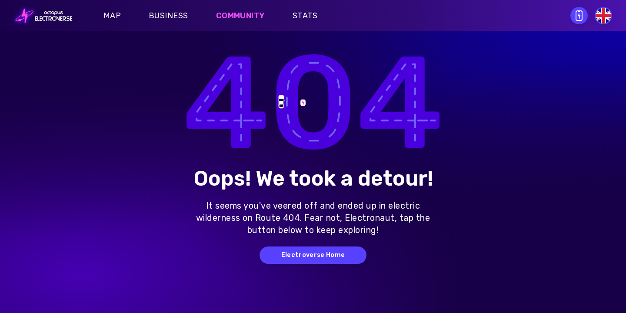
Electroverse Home (313, 255)
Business (168, 15)
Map (112, 15)
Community (240, 15)
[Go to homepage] (41, 16)
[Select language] (603, 15)
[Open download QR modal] (579, 15)
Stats (305, 15)
